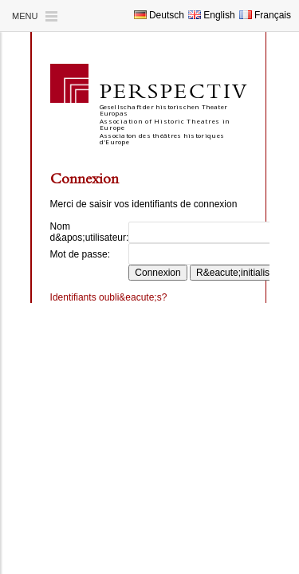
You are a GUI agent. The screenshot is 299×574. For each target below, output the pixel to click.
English (211, 15)
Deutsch (159, 15)
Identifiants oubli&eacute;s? (108, 297)
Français (265, 15)
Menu (24, 16)
